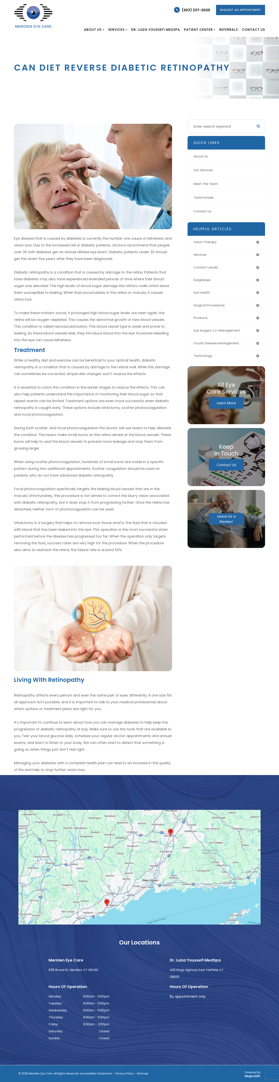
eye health (202, 295)
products (201, 321)
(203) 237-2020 (196, 10)
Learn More (226, 408)
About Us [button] (94, 29)
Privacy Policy (124, 1073)
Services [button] (117, 29)
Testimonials (205, 197)
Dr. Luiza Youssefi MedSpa (155, 29)
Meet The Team (207, 183)
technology (204, 360)
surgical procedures (211, 308)
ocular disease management (219, 347)
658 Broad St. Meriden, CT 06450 (73, 970)
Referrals (228, 29)
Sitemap (142, 1073)
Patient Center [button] (199, 29)
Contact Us (253, 29)
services (201, 255)
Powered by (253, 1074)
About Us (201, 156)
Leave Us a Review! (226, 524)
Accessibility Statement (96, 1073)
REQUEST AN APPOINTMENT (240, 10)
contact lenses (207, 268)
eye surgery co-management (219, 334)
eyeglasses (203, 281)
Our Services (204, 170)
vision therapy (206, 242)
